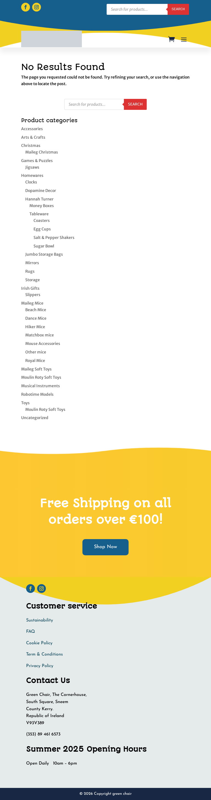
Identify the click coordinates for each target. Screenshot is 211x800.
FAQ (30, 631)
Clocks (31, 182)
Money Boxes (41, 205)
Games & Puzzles (37, 160)
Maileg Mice (32, 303)
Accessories (32, 128)
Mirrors (32, 262)
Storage (32, 279)
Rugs (30, 271)
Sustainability (39, 620)
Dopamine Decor (40, 190)
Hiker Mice (35, 326)
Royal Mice (35, 360)
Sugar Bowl (44, 246)
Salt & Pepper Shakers (54, 237)
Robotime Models (37, 394)
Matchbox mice (39, 335)
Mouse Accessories (42, 343)
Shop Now (105, 547)
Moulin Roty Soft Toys (41, 377)
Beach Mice (35, 309)
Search (135, 104)
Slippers (32, 294)
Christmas (30, 145)
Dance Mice (35, 318)
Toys (25, 402)
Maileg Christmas (41, 152)
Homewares (32, 175)
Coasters (42, 220)
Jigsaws (32, 167)
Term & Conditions (44, 654)
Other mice (35, 352)
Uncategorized (34, 417)
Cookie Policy (39, 643)
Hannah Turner (39, 199)
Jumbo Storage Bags (44, 254)
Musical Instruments (40, 385)
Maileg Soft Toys (36, 369)
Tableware (39, 213)
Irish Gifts (30, 288)
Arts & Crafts (33, 137)
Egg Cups (42, 229)
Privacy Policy (39, 666)
